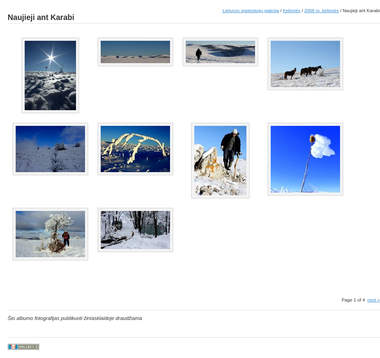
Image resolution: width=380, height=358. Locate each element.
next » (373, 299)
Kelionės (291, 10)
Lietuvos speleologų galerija (251, 10)
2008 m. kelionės (321, 10)
